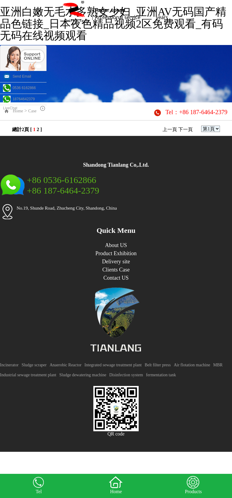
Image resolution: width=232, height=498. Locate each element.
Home (116, 484)
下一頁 (185, 129)
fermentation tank (161, 375)
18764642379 (19, 99)
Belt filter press (158, 365)
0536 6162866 (19, 88)
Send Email (17, 76)
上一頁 (170, 129)
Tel (38, 484)
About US (116, 245)
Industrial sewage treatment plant (28, 375)
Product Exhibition (116, 253)
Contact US (116, 278)
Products (193, 484)
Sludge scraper (34, 365)
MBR (218, 365)
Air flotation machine (192, 365)
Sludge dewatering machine (82, 375)
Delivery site (116, 262)
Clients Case (116, 270)
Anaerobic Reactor (65, 365)
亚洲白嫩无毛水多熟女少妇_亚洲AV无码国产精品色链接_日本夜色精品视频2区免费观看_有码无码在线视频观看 (113, 24)
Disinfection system (126, 375)
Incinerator (9, 365)
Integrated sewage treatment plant (113, 365)
